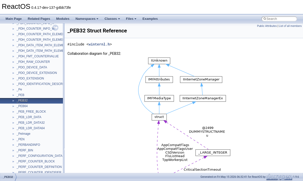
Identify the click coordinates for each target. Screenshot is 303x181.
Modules (62, 19)
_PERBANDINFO (28, 145)
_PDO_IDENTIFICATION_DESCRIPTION (44, 84)
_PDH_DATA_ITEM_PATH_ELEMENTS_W (46, 51)
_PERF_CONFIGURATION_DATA (39, 156)
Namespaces (87, 19)
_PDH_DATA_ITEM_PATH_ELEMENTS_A (45, 45)
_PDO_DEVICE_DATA (32, 67)
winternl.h (99, 44)
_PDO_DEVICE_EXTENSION (37, 73)
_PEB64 (22, 106)
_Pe (19, 89)
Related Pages (39, 19)
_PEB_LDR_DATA (29, 117)
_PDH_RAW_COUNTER (33, 62)
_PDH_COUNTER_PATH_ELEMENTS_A (44, 34)
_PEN (20, 139)
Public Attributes (267, 26)
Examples (150, 19)
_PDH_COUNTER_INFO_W (36, 28)
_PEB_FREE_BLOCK (31, 111)
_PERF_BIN (25, 150)
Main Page (14, 19)
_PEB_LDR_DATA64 (31, 128)
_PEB (20, 95)
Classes (112, 19)
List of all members (290, 26)
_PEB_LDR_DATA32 (31, 122)
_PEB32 (22, 100)
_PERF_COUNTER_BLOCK (36, 161)
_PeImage (23, 133)
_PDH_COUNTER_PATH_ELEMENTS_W (45, 39)
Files (131, 19)
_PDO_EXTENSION (30, 78)
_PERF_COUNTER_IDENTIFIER (39, 172)
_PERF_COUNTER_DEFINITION (39, 167)
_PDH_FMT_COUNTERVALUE (38, 56)
